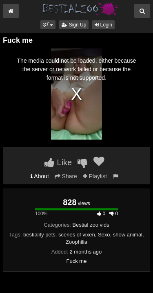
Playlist (95, 176)
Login (103, 25)
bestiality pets (39, 235)
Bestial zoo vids (90, 225)
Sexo (104, 235)
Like (58, 162)
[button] (47, 24)
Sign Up (74, 25)
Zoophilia (76, 242)
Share (66, 176)
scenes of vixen (76, 235)
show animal (127, 235)
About (40, 176)
